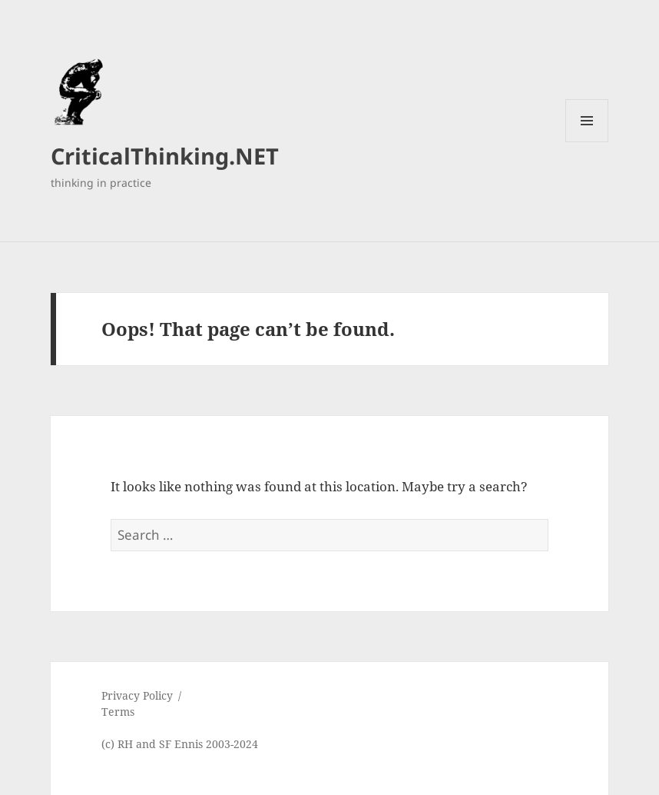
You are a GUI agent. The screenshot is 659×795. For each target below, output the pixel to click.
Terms (117, 711)
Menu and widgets (587, 141)
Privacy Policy (137, 695)
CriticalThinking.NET (165, 156)
